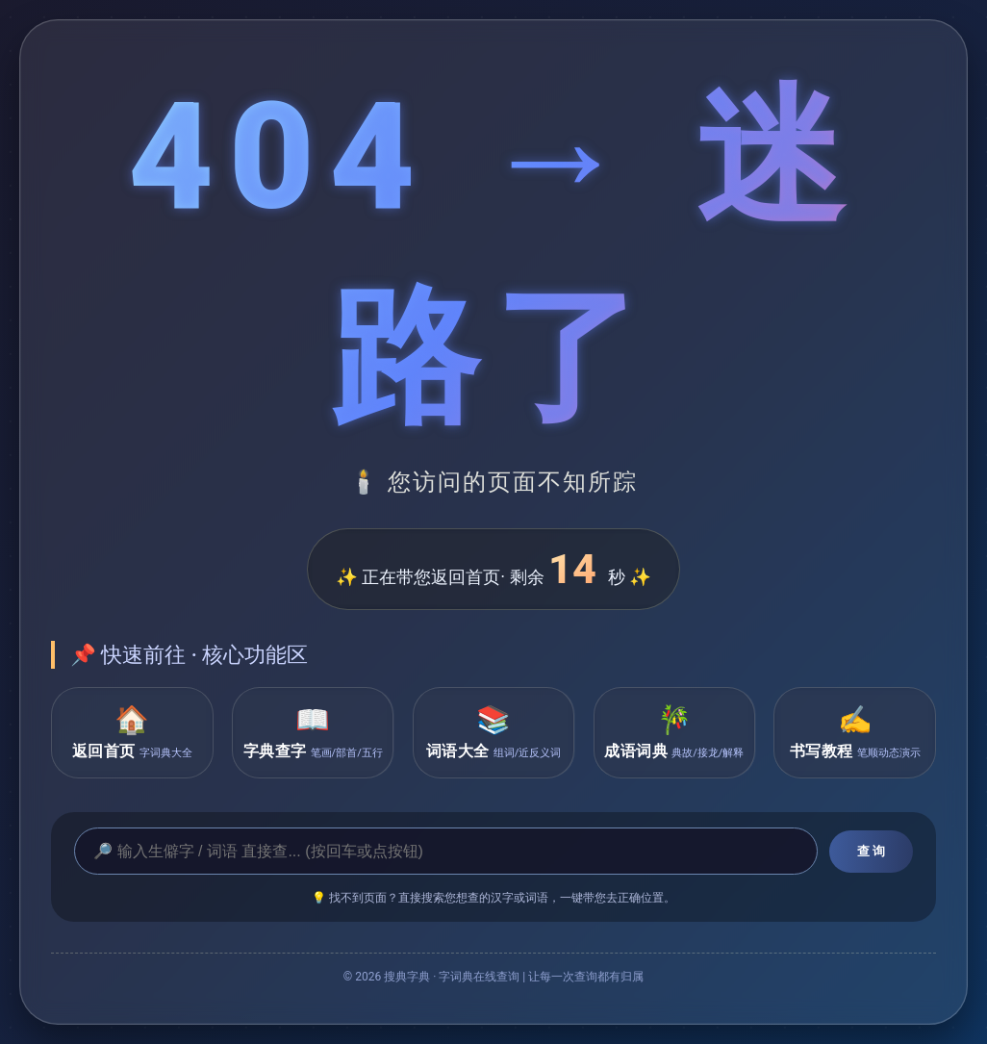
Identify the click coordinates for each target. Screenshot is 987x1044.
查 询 (871, 851)
